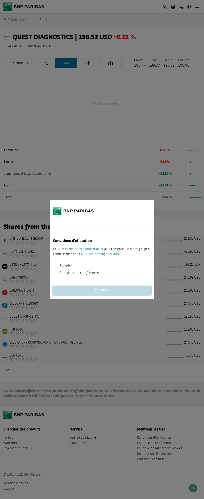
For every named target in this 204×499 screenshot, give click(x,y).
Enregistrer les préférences (79, 273)
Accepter (66, 265)
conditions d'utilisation (83, 249)
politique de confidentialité (100, 254)
